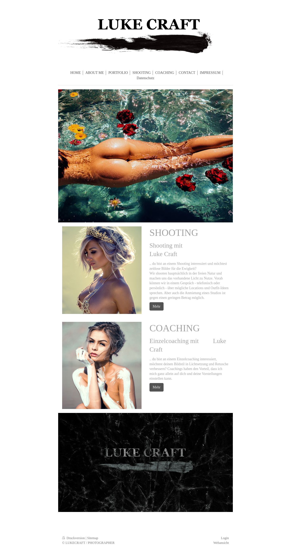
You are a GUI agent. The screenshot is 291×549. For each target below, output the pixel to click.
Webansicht (221, 543)
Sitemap (92, 538)
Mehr (156, 306)
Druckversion (74, 538)
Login (225, 538)
